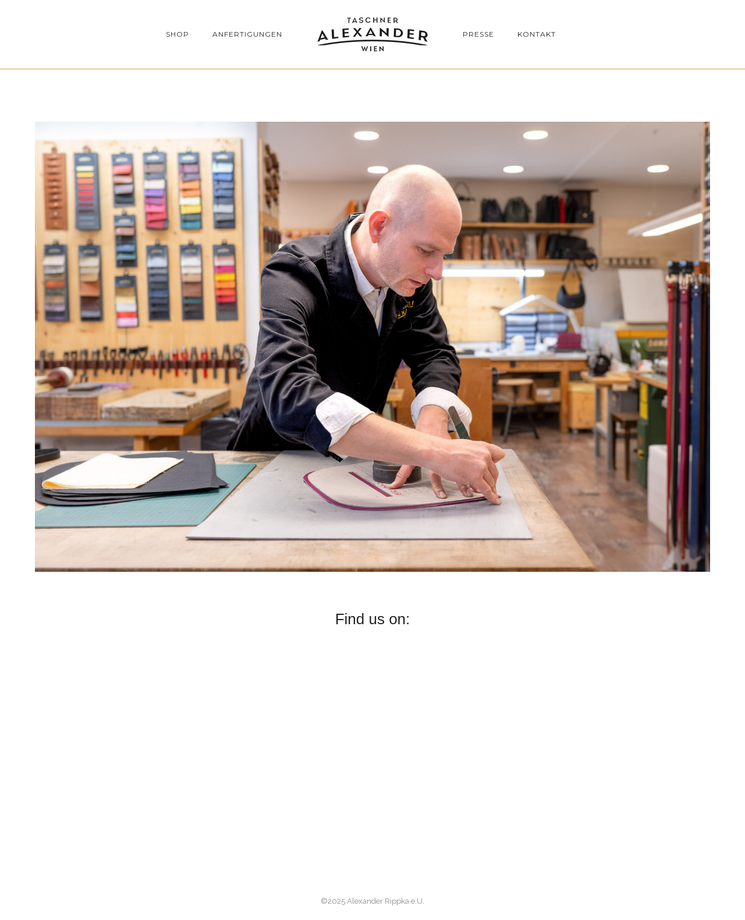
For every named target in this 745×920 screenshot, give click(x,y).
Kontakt (536, 34)
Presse (478, 34)
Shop (177, 34)
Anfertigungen (247, 34)
